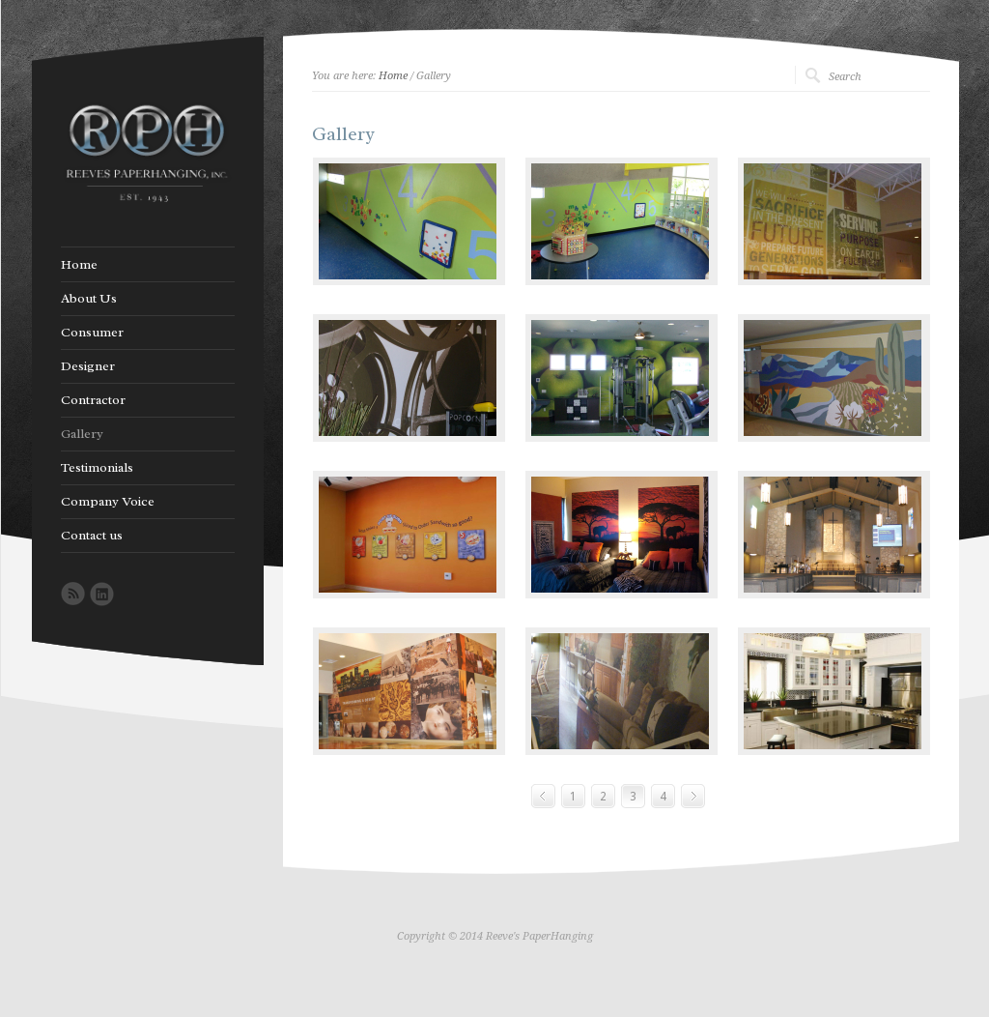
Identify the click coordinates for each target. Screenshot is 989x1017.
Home (393, 76)
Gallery (82, 434)
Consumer (92, 332)
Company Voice (108, 501)
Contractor (93, 400)
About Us (89, 298)
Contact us (92, 535)
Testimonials (97, 468)
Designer (88, 366)
